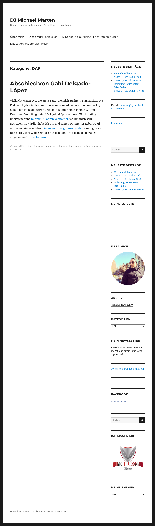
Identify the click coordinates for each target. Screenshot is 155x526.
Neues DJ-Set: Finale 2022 (127, 80)
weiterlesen (40, 137)
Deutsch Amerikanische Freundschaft (53, 146)
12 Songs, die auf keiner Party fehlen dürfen (90, 36)
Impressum (117, 123)
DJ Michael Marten (32, 20)
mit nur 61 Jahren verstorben (50, 119)
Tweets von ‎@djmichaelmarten (127, 368)
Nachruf (78, 146)
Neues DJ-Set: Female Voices (129, 90)
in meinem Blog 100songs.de (62, 128)
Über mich (17, 36)
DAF (29, 146)
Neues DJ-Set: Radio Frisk (127, 77)
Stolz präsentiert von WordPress (49, 511)
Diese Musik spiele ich (43, 36)
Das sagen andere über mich (29, 43)
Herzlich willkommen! (125, 73)
